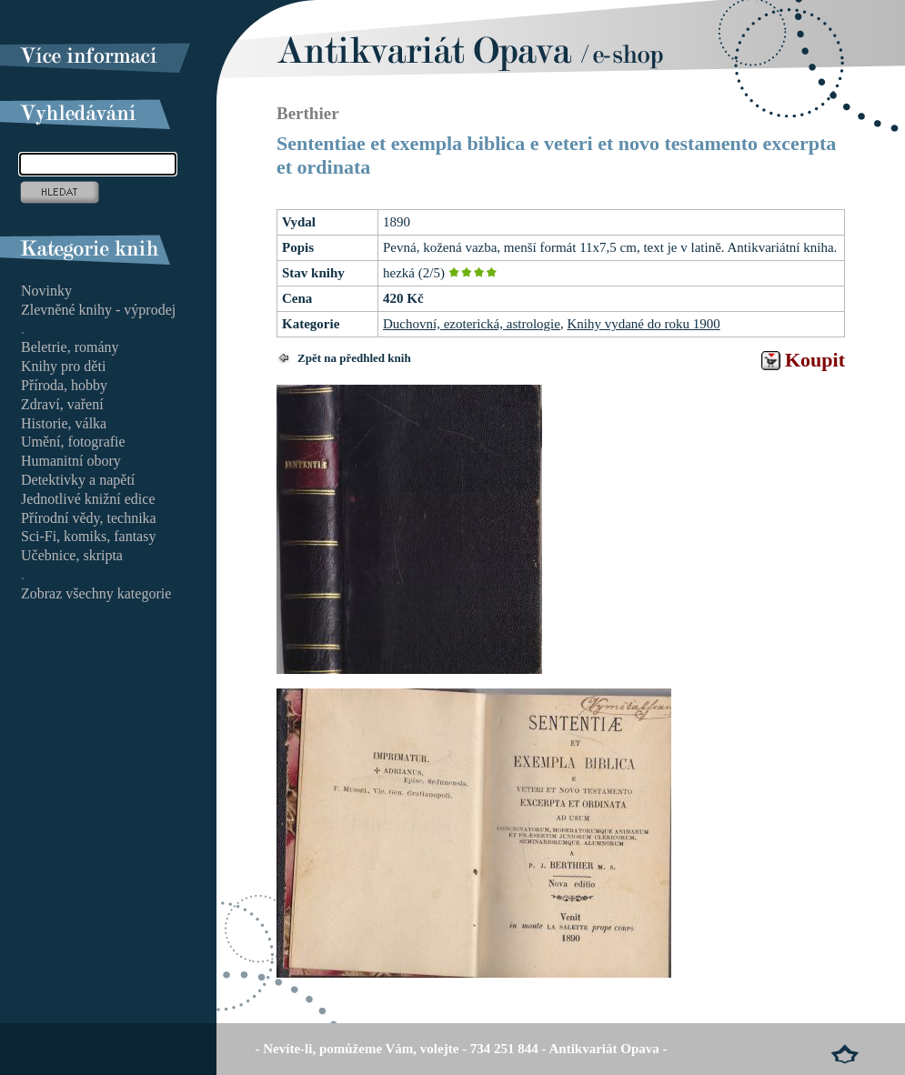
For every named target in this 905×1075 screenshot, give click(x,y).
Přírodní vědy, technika (88, 518)
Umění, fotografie (73, 441)
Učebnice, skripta (72, 555)
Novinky (46, 290)
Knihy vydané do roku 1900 (643, 323)
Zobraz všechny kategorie (96, 593)
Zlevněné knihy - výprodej (98, 309)
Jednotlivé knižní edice (88, 499)
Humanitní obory (71, 460)
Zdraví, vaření (62, 404)
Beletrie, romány (70, 347)
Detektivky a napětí (78, 479)
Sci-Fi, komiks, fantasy (88, 536)
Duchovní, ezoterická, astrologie (471, 323)
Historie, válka (63, 423)
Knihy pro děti (63, 366)
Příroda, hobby (64, 385)
